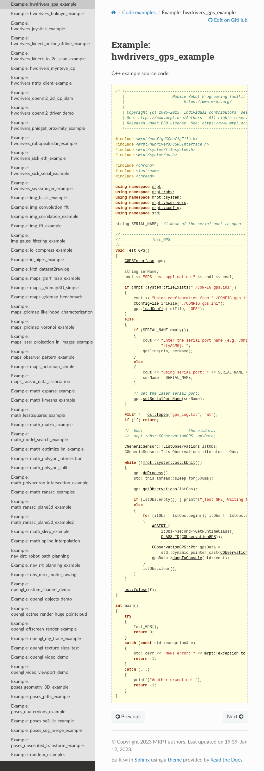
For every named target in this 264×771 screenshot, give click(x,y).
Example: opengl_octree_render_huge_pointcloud (49, 611)
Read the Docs (226, 759)
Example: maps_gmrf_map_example (45, 278)
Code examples (139, 12)
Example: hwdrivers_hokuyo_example (47, 13)
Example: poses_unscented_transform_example (47, 743)
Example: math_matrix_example (41, 424)
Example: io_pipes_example (37, 259)
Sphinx (142, 759)
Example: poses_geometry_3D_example (39, 684)
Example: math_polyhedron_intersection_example (49, 480)
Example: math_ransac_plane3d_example (41, 504)
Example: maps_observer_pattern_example (42, 354)
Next (235, 716)
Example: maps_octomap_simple (42, 366)
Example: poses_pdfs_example (40, 696)
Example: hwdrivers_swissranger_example (41, 186)
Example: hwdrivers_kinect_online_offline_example (50, 41)
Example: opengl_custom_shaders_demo (40, 587)
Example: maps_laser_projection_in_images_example (52, 339)
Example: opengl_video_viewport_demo (39, 669)
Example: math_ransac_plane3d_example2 (42, 519)
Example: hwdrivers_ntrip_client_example (41, 80)
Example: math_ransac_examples (43, 492)
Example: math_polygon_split (39, 467)
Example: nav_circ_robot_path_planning (40, 553)
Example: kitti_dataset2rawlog (40, 269)
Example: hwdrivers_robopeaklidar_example (44, 140)
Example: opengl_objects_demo (41, 599)
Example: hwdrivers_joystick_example (38, 26)
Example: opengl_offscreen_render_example (44, 626)
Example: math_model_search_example (39, 437)
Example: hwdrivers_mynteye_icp (43, 68)
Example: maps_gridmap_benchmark (46, 297)
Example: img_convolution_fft (40, 207)
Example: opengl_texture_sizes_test (45, 648)
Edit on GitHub (230, 20)
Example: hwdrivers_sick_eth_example (38, 155)
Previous (128, 716)
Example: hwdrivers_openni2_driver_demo (42, 110)
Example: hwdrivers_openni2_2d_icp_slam (42, 95)
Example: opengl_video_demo (39, 657)
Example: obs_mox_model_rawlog (43, 574)
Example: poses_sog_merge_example (46, 730)
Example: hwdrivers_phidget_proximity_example (48, 125)
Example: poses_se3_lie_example (42, 721)
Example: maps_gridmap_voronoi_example (42, 324)
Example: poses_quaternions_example (38, 709)
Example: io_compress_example (41, 250)
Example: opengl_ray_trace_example (46, 638)
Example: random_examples (38, 754)
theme (175, 759)
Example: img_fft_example (36, 226)
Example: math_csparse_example (43, 391)
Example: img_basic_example (39, 197)
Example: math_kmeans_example (43, 400)
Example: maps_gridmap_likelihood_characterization (52, 309)
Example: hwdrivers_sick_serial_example (40, 170)
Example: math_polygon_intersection (47, 458)
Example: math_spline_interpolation (45, 541)
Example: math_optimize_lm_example (47, 449)
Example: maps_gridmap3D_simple (45, 287)
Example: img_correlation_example (44, 216)
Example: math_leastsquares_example (38, 412)
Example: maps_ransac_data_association (40, 379)
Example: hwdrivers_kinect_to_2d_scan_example (48, 56)
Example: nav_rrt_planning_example (45, 565)
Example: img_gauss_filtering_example (38, 238)
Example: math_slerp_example (40, 531)
